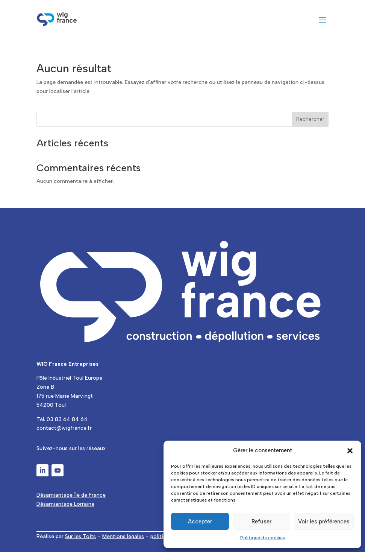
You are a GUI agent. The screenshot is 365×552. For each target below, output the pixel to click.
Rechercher (310, 119)
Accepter (200, 521)
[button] (350, 451)
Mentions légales (123, 536)
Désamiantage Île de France (71, 495)
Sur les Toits (80, 536)
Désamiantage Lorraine (65, 504)
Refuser (261, 521)
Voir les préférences (324, 521)
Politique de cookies (262, 537)
